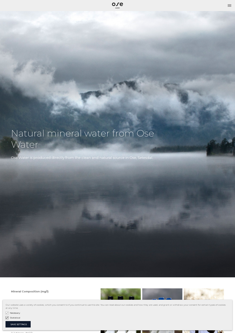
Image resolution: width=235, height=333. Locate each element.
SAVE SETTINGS (18, 324)
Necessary (15, 313)
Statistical (15, 317)
